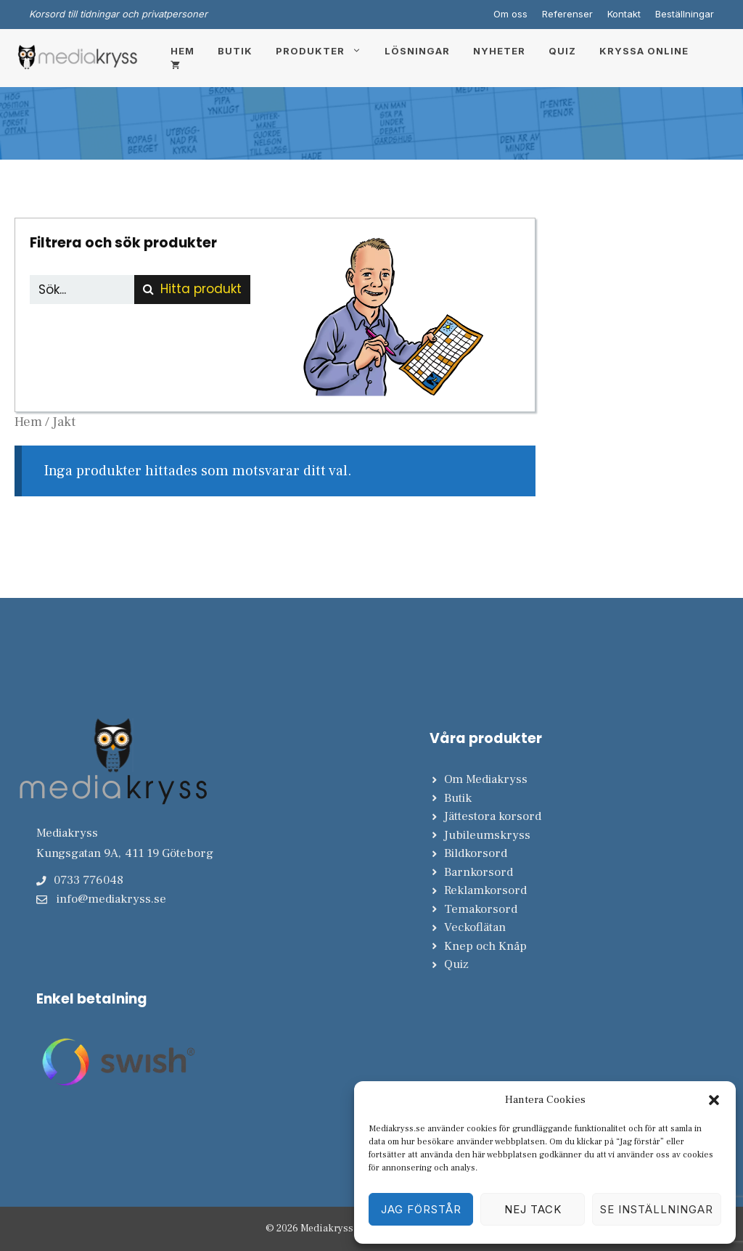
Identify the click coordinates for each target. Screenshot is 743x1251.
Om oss (510, 14)
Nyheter (499, 51)
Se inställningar (656, 1209)
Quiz (562, 51)
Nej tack (533, 1209)
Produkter (324, 51)
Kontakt (624, 14)
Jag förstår (421, 1209)
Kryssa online (644, 51)
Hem (182, 51)
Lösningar (417, 51)
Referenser (567, 14)
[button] (714, 1100)
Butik (235, 51)
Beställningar (684, 14)
